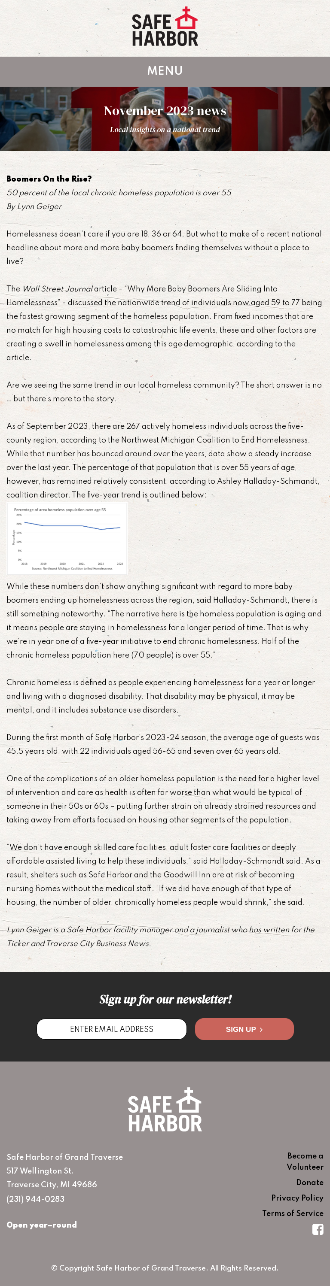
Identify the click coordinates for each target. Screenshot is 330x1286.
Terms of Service (293, 1214)
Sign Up (244, 1029)
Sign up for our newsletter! (165, 999)
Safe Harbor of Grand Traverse (165, 26)
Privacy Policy (297, 1198)
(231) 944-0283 (35, 1200)
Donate (310, 1183)
